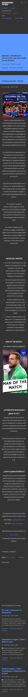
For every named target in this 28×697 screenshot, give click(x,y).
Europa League (19, 18)
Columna (12, 557)
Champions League (7, 18)
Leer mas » (5, 630)
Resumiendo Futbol (7, 3)
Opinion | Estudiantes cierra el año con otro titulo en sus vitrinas (14, 58)
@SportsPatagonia (17, 523)
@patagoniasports (18, 520)
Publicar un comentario (16, 68)
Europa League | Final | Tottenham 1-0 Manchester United (13, 671)
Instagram (4, 8)
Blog (7, 557)
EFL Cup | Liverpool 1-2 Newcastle (12, 611)
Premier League (6, 13)
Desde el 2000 (13, 535)
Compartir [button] (5, 68)
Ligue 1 (15, 13)
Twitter (13, 8)
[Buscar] (22, 3)
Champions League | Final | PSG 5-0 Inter (14, 640)
